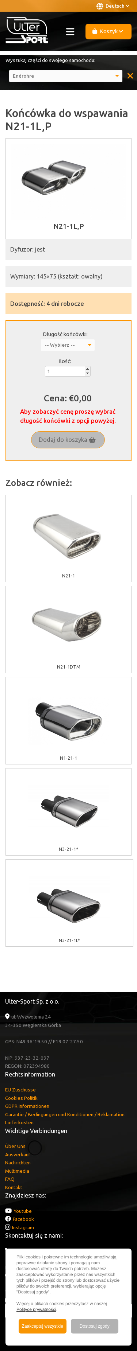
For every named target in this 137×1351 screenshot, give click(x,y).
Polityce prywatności (36, 1309)
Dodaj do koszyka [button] (67, 439)
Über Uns (15, 1146)
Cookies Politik (21, 1098)
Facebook (23, 1219)
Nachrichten (18, 1162)
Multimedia (17, 1171)
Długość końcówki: (65, 334)
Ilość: (65, 361)
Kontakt (13, 1187)
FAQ (10, 1179)
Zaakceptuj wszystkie (42, 1326)
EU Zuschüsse (20, 1090)
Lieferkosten (19, 1122)
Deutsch (112, 6)
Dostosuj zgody (95, 1326)
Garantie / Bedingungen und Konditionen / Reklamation (65, 1114)
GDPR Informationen (27, 1106)
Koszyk (107, 31)
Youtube (23, 1211)
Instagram (23, 1227)
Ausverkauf (17, 1154)
